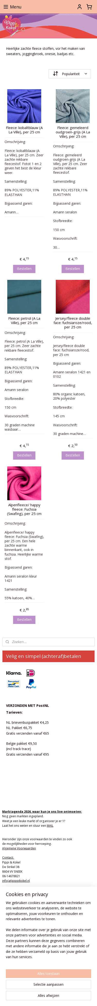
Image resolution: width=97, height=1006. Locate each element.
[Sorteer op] (70, 74)
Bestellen (24, 268)
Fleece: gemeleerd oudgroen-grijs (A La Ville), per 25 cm (73, 131)
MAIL (50, 826)
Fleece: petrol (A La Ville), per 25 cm (24, 320)
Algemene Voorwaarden (19, 848)
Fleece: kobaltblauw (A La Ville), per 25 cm (24, 129)
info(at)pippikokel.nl (16, 881)
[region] (48, 931)
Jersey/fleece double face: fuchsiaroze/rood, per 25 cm (73, 322)
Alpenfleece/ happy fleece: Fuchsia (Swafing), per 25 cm (24, 508)
